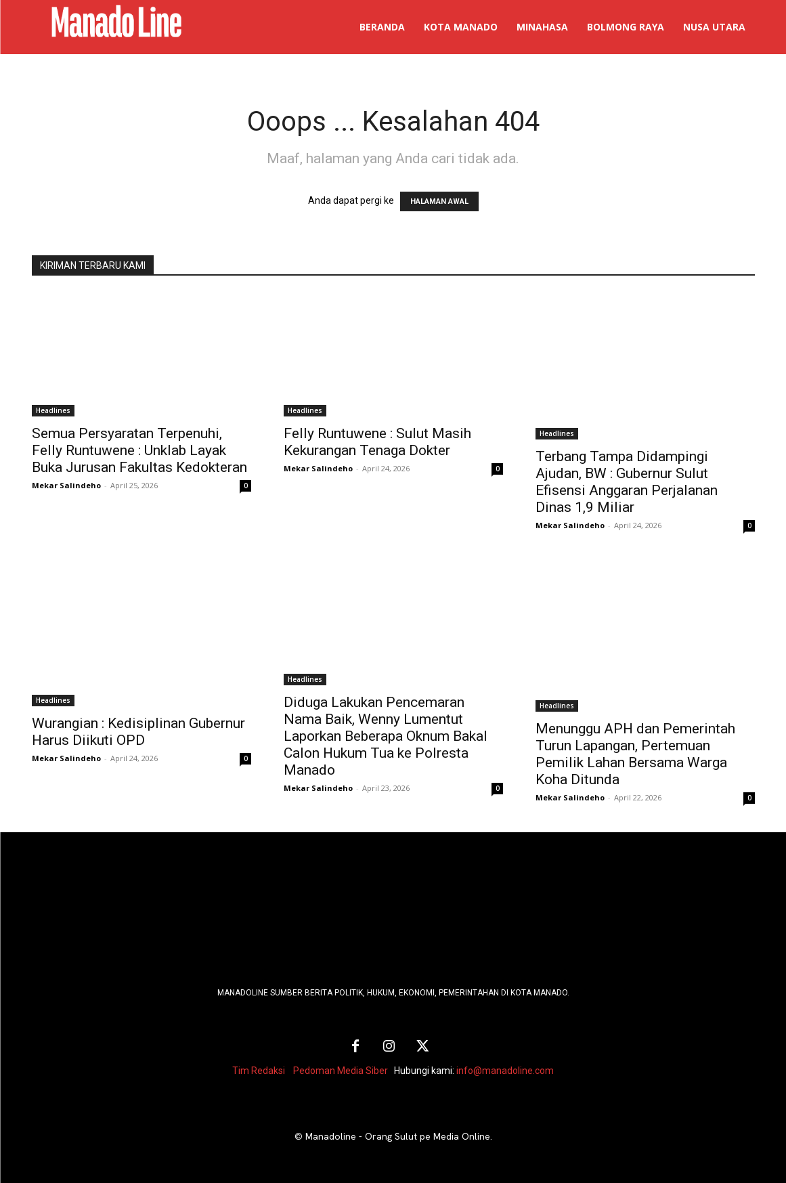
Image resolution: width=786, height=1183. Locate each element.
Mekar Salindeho (66, 485)
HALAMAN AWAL (439, 201)
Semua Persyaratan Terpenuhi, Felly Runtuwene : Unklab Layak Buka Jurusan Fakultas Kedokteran (139, 450)
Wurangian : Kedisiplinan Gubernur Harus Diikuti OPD (138, 731)
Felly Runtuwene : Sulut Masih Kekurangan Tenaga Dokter (377, 441)
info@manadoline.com (505, 1070)
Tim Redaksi (258, 1070)
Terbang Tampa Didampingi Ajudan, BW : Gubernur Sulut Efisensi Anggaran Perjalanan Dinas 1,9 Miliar (627, 481)
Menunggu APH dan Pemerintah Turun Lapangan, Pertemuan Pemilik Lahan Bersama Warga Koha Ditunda (635, 754)
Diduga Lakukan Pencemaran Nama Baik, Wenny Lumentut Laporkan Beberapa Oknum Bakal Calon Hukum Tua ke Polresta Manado (385, 736)
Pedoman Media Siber (340, 1070)
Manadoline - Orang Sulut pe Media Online (397, 1136)
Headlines (53, 410)
